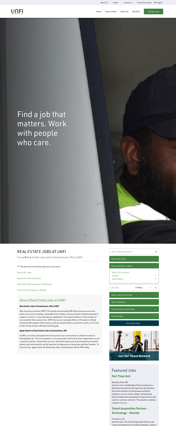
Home (98, 11)
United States (117, 279)
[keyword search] (134, 252)
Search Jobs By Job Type (121, 295)
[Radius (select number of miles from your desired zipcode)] (144, 288)
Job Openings (153, 11)
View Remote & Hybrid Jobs (123, 309)
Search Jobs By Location (121, 266)
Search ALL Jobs (24, 272)
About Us (104, 2)
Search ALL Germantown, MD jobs (31, 290)
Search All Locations (120, 272)
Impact (115, 2)
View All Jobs (117, 316)
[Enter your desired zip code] (121, 288)
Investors (127, 2)
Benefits (136, 11)
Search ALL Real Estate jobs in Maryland (34, 284)
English (160, 3)
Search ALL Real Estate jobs (29, 278)
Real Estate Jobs (118, 259)
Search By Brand (118, 302)
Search (156, 251)
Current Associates (144, 2)
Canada (115, 275)
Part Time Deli (121, 376)
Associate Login (133, 323)
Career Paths (110, 11)
